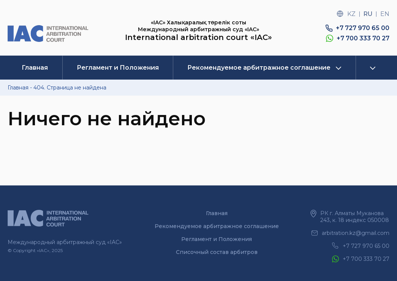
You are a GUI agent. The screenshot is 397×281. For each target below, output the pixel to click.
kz (351, 14)
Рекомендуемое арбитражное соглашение (259, 67)
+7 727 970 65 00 (362, 28)
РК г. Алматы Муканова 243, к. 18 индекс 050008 (354, 217)
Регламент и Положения (118, 67)
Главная (35, 67)
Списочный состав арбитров (217, 252)
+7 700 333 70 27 (363, 38)
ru (368, 14)
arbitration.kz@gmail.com (355, 233)
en (384, 14)
